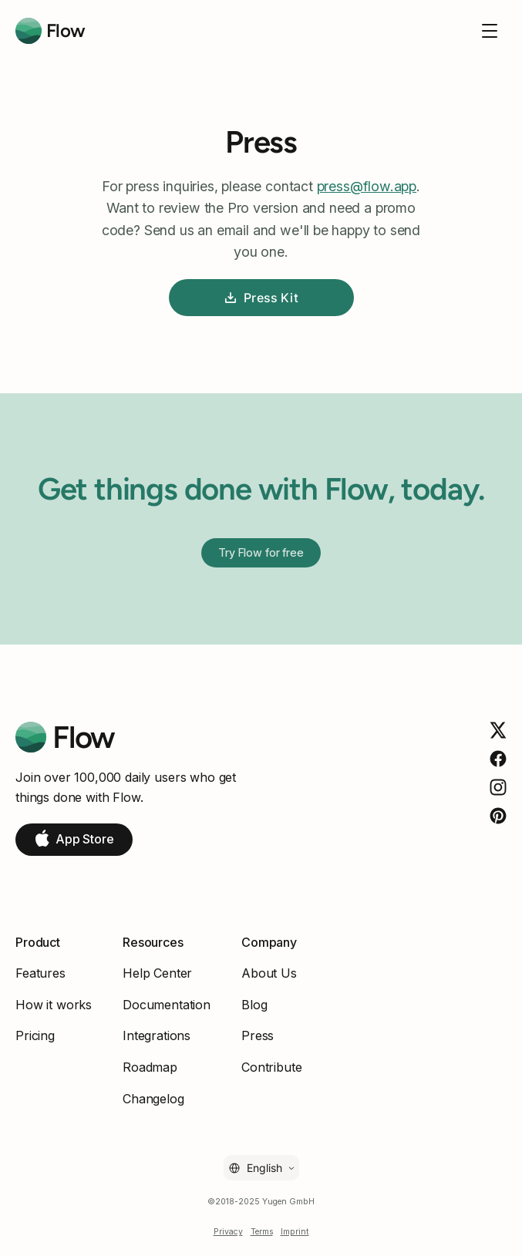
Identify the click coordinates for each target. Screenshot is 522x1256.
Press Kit (261, 297)
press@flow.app (367, 186)
